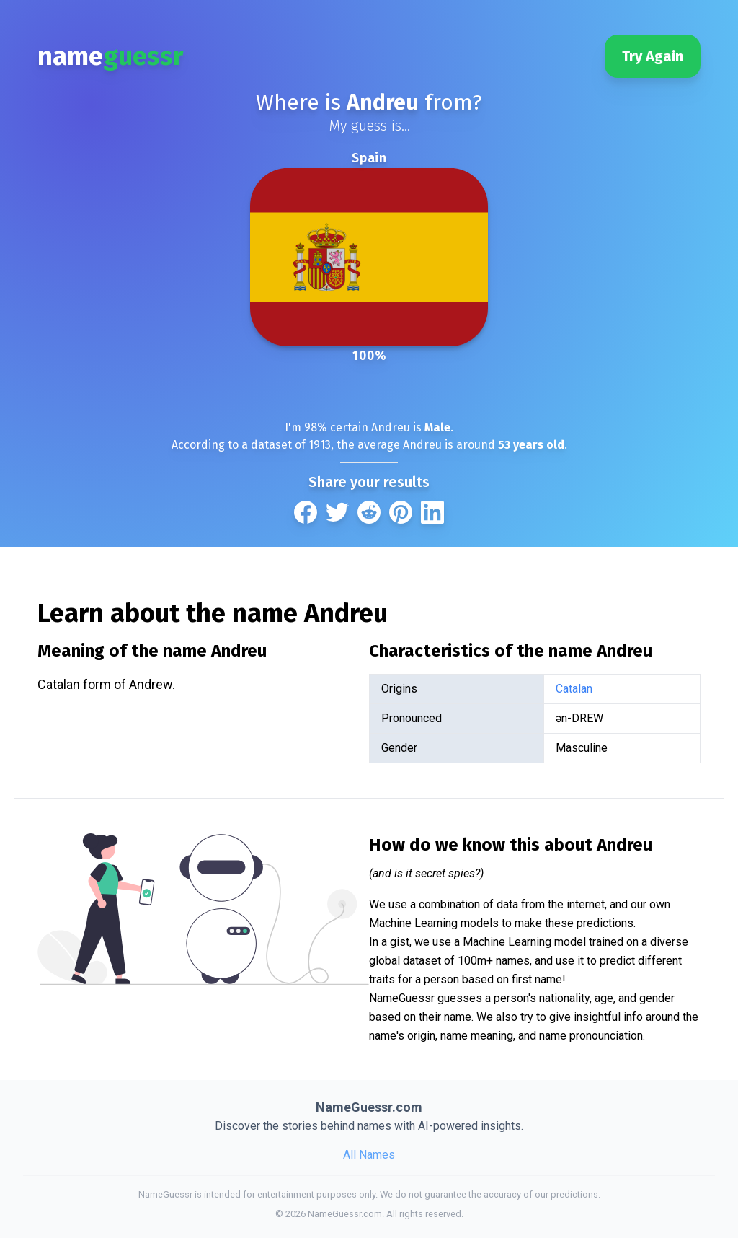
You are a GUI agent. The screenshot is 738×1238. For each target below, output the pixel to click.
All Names (369, 1155)
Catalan (574, 688)
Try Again (652, 56)
